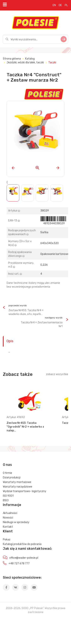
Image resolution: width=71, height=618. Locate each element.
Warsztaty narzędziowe (17, 486)
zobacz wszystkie (57, 374)
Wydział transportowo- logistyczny (24, 491)
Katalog (30, 58)
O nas (7, 465)
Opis (9, 341)
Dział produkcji (11, 477)
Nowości (8, 517)
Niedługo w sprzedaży (16, 522)
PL (66, 5)
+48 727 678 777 (19, 563)
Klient (8, 531)
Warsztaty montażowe (17, 482)
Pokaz (6, 539)
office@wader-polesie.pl (23, 557)
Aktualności (10, 513)
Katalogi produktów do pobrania (22, 544)
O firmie (7, 473)
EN (54, 5)
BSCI (6, 500)
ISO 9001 (8, 495)
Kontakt (8, 526)
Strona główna (12, 58)
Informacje (12, 505)
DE (60, 5)
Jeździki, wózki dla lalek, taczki (25, 62)
